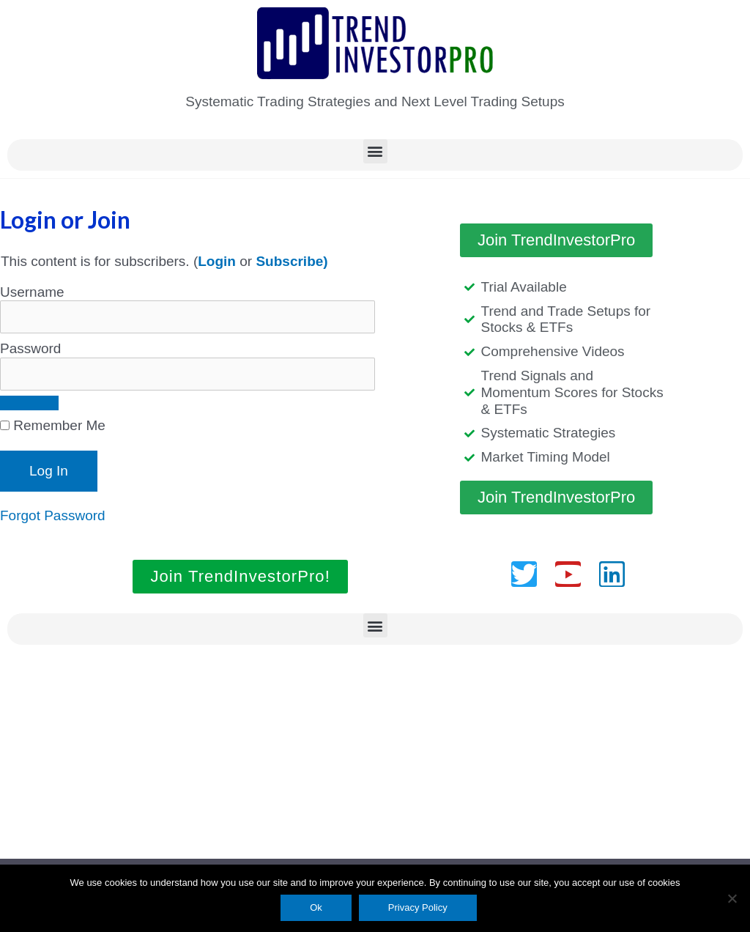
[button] (375, 151)
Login (217, 261)
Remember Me (52, 425)
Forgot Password (52, 515)
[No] (731, 898)
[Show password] (29, 403)
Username (32, 292)
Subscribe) (291, 261)
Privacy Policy (418, 907)
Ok (316, 907)
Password (30, 348)
